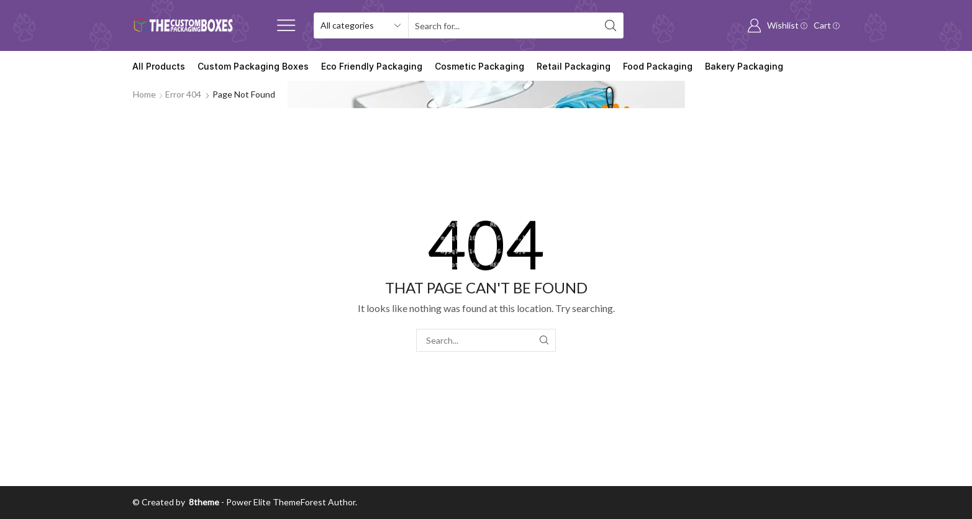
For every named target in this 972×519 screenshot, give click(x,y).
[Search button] (610, 25)
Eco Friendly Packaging (371, 66)
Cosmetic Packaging (479, 66)
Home (144, 94)
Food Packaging (658, 66)
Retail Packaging (574, 66)
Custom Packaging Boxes (253, 66)
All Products (158, 66)
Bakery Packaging (744, 66)
